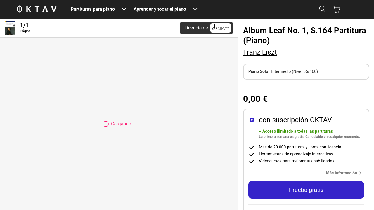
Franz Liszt (260, 52)
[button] (345, 172)
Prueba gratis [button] (306, 189)
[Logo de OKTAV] (36, 9)
